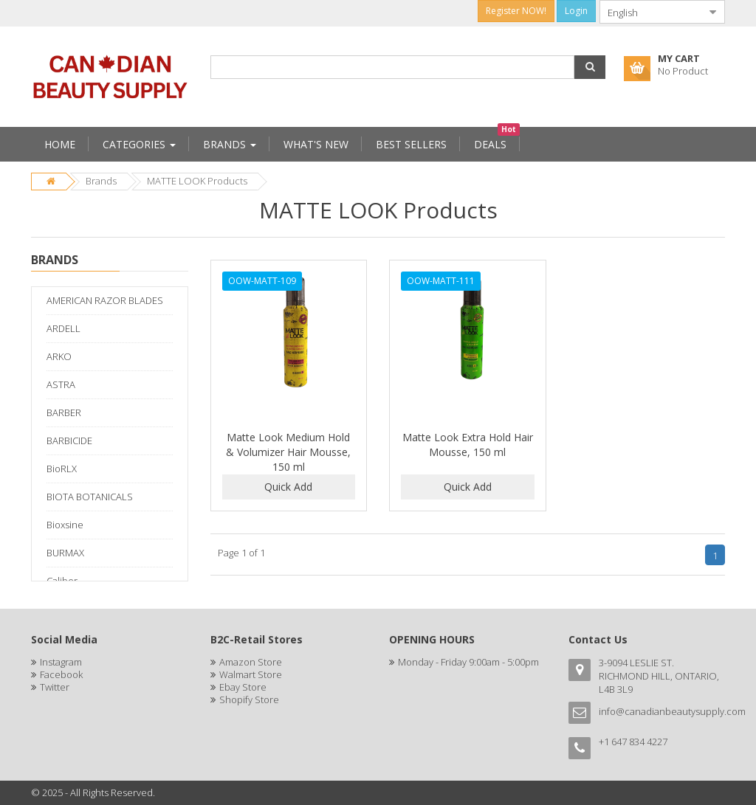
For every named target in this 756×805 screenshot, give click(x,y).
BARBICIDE (69, 440)
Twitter (54, 687)
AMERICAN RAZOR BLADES (105, 300)
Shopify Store (249, 699)
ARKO (59, 356)
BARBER (64, 412)
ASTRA (61, 384)
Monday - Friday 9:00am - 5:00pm (468, 661)
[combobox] (650, 12)
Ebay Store (243, 687)
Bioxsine (65, 524)
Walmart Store (250, 674)
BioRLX (62, 468)
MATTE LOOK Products (197, 180)
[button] (589, 67)
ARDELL (63, 328)
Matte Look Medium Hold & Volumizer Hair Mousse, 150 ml (288, 452)
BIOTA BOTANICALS (90, 496)
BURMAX (65, 552)
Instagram (61, 661)
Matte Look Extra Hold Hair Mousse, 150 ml (467, 444)
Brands (101, 180)
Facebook (61, 674)
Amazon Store (250, 661)
